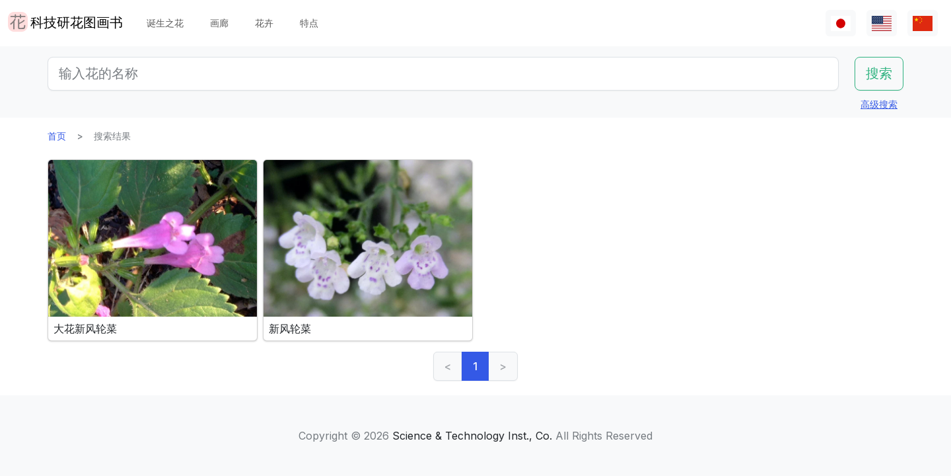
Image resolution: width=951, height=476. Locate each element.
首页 (57, 135)
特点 (309, 22)
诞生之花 (165, 22)
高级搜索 (879, 104)
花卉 (264, 22)
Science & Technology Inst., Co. (472, 435)
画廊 (219, 22)
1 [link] (475, 366)
